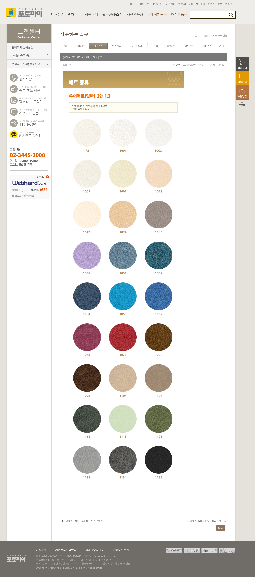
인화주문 (56, 14)
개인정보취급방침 (65, 550)
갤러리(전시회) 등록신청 (26, 64)
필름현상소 (136, 46)
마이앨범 (156, 4)
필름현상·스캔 (112, 14)
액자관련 (98, 46)
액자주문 (74, 14)
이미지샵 (116, 46)
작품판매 (91, 14)
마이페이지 (169, 4)
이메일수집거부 (94, 550)
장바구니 (200, 4)
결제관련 (189, 46)
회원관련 (171, 46)
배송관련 (207, 46)
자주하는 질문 (215, 4)
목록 (220, 528)
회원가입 (144, 4)
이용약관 (41, 550)
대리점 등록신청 (21, 55)
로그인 (133, 4)
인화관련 (79, 46)
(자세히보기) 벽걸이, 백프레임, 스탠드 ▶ (206, 521)
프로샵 (154, 46)
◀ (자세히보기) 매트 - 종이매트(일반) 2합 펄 (82, 521)
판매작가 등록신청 (22, 47)
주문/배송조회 (185, 4)
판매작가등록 (157, 14)
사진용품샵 (135, 14)
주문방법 (229, 4)
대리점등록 (179, 14)
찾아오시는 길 (121, 550)
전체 (65, 46)
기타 (221, 46)
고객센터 (205, 35)
